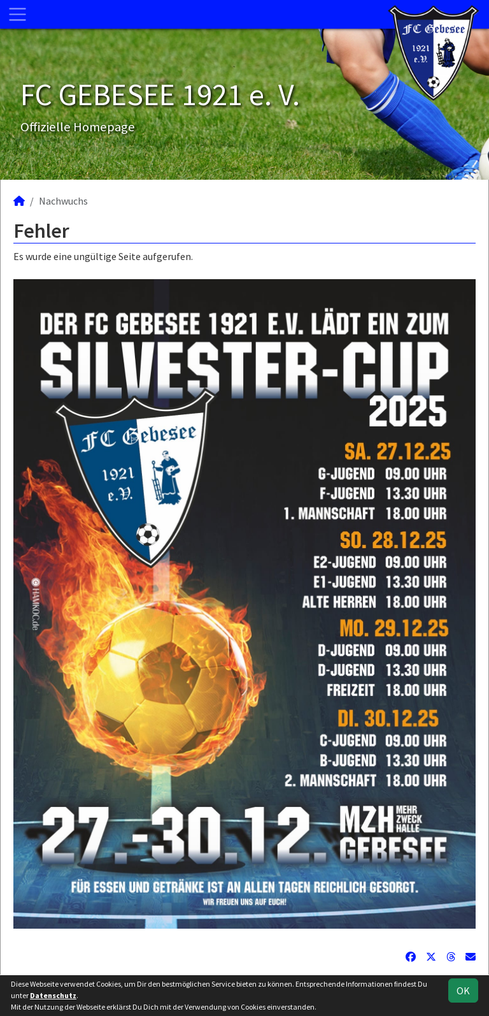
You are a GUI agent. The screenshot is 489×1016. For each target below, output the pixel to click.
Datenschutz (53, 995)
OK (463, 990)
